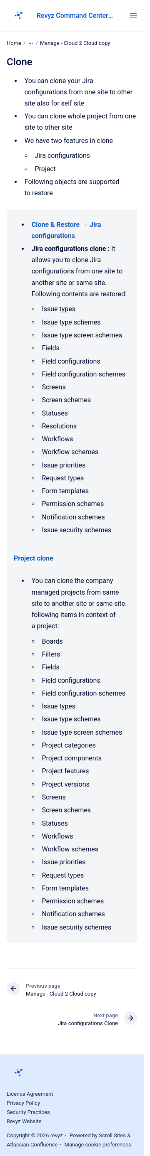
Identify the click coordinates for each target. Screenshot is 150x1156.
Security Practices (28, 1112)
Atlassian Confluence (32, 1144)
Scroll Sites (112, 1135)
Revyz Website (24, 1121)
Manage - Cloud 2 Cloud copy (75, 43)
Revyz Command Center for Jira (75, 16)
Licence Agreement (30, 1094)
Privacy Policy (23, 1103)
